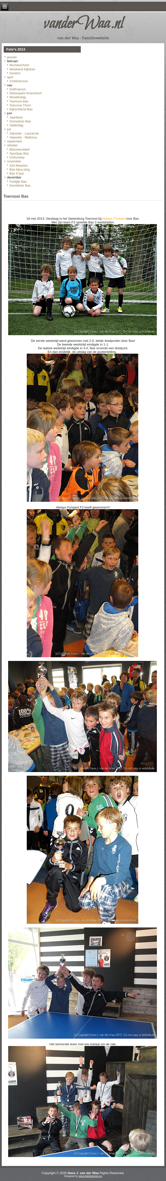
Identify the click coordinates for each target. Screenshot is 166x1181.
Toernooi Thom (20, 105)
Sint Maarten (18, 165)
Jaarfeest (16, 117)
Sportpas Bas (19, 153)
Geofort (14, 73)
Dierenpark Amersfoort (25, 93)
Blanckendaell (19, 149)
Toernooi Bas (18, 101)
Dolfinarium (17, 89)
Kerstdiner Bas (19, 185)
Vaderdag (16, 125)
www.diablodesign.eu (90, 1176)
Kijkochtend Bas (20, 109)
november (14, 161)
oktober (12, 145)
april (10, 77)
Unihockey (17, 157)
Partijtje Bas (18, 181)
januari (12, 57)
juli (9, 129)
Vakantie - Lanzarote (24, 133)
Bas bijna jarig (19, 169)
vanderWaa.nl (83, 24)
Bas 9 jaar (16, 173)
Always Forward (113, 218)
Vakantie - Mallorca (23, 137)
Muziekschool (19, 65)
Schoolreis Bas (20, 121)
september (14, 141)
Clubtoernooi (18, 81)
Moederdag (17, 97)
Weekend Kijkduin (22, 69)
